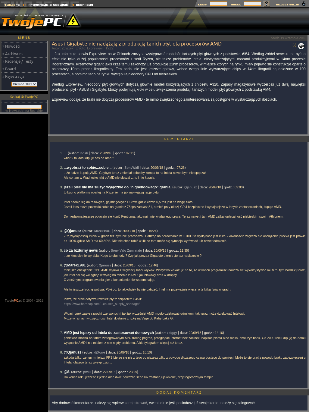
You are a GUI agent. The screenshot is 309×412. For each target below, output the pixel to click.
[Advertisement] (24, 206)
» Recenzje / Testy (17, 61)
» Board (9, 69)
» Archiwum (12, 54)
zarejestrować (136, 403)
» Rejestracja (13, 76)
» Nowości (11, 46)
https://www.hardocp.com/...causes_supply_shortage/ (102, 304)
